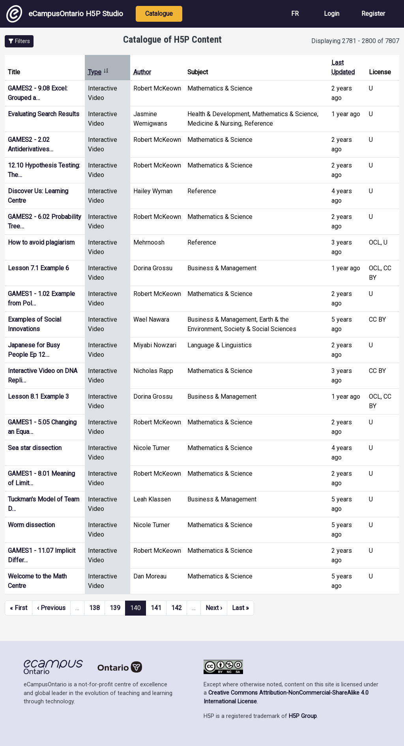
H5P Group (303, 716)
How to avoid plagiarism (41, 242)
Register (373, 13)
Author (142, 72)
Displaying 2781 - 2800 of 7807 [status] (355, 41)
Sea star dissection (35, 448)
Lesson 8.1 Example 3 (38, 396)
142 (176, 608)
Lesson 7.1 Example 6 (38, 268)
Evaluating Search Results (43, 114)
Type (98, 72)
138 (94, 608)
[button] (19, 41)
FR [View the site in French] (295, 13)
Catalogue (159, 13)
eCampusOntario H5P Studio (64, 14)
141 (156, 608)
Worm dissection (31, 525)
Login (331, 13)
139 (115, 608)
